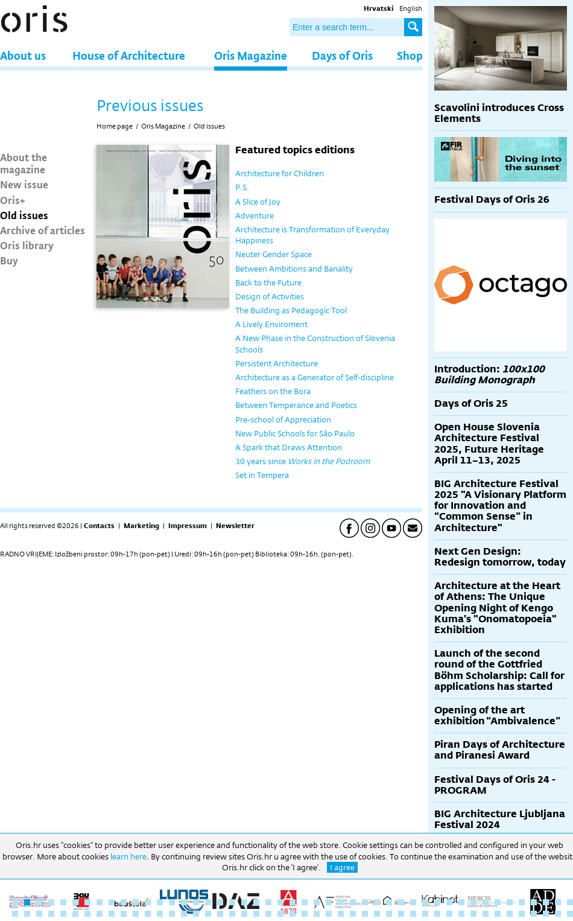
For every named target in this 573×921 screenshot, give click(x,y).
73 (317, 914)
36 (437, 902)
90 (522, 914)
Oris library (27, 245)
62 (184, 914)
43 (522, 902)
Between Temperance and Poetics (296, 405)
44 (534, 902)
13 (160, 902)
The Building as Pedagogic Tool (291, 310)
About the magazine (23, 163)
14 (172, 902)
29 (353, 902)
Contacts (99, 526)
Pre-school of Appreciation (283, 419)
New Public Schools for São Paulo (295, 433)
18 (220, 902)
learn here (128, 856)
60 (160, 914)
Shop (410, 55)
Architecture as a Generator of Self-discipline (314, 377)
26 (317, 902)
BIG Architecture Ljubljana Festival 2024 (499, 819)
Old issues (24, 215)
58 (136, 914)
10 (124, 902)
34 (413, 902)
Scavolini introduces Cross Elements (499, 113)
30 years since (302, 461)
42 (510, 902)
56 (112, 914)
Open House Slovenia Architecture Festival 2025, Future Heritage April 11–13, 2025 (489, 444)
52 (63, 914)
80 (401, 914)
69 (268, 914)
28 (341, 902)
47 (570, 902)
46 (558, 902)
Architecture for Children (279, 173)
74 (329, 914)
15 (184, 902)
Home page (115, 126)
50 (39, 914)
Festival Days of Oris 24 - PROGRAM (495, 785)
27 (329, 902)
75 (341, 914)
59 (148, 914)
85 (461, 914)
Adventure (254, 215)
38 (461, 902)
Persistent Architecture (276, 363)
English (410, 8)
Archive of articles (42, 230)
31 (377, 902)
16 (196, 902)
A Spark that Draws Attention (288, 447)
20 (244, 902)
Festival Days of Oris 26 (491, 199)
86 (473, 914)
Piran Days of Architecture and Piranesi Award (499, 750)
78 (377, 914)
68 (256, 914)
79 (389, 914)
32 (389, 902)
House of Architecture (128, 55)
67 (244, 914)
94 (570, 914)
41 (498, 902)
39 (473, 902)
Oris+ (12, 200)
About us (23, 55)
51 (51, 914)
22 (268, 902)
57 (124, 914)
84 (449, 914)
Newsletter (235, 526)
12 (148, 902)
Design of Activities (269, 296)
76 (353, 914)
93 (558, 914)
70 (280, 914)
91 (534, 914)
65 (220, 914)
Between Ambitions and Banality (294, 268)
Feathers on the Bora (273, 391)
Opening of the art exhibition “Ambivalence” (497, 715)
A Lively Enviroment (271, 324)
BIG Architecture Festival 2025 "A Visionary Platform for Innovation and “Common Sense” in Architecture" (500, 505)
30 (365, 902)
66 (232, 914)
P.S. (242, 187)
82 (425, 914)
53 (75, 914)
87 (486, 914)
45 (546, 902)
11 (136, 902)
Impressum (187, 526)
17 (208, 902)
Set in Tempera (262, 475)
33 (401, 902)
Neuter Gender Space (273, 254)
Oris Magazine (250, 55)
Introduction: (489, 374)
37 (449, 902)
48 (15, 914)
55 (100, 914)
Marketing (141, 526)
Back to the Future (268, 282)
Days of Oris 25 (471, 403)
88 (498, 914)
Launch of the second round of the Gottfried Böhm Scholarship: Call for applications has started (499, 670)
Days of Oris (342, 55)
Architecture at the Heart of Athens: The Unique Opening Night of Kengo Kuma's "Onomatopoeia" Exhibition (497, 607)
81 (413, 914)
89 (510, 914)
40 (486, 902)
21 (256, 902)
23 (280, 902)
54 (87, 914)
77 (365, 914)
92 (546, 914)
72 (305, 914)
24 (293, 902)
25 (305, 902)
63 (196, 914)
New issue (24, 184)
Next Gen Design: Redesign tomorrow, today (500, 557)
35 (425, 902)
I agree (342, 867)
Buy (9, 260)
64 (208, 914)
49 (27, 914)
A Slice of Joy (257, 201)
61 (172, 914)
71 (293, 914)
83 (437, 914)
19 (232, 902)
